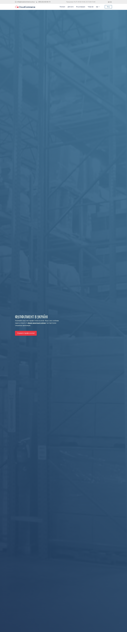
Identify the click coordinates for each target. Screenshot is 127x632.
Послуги (62, 7)
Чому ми (90, 7)
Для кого (71, 7)
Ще (97, 7)
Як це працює (80, 7)
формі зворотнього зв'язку (37, 323)
